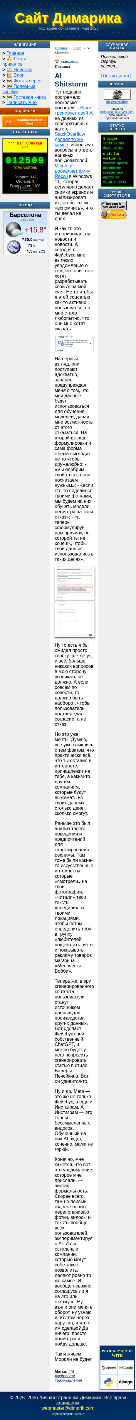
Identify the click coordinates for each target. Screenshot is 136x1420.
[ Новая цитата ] (116, 76)
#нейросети (65, 1376)
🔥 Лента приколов (14, 61)
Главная (15, 53)
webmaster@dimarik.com (116, 111)
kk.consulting (117, 102)
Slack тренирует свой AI (74, 110)
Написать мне (21, 102)
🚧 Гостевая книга (26, 97)
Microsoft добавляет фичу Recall (72, 171)
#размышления (68, 1380)
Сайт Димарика (68, 18)
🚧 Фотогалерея (24, 80)
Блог (77, 48)
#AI (71, 1371)
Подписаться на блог (24, 121)
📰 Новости (19, 69)
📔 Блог (15, 75)
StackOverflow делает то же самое (70, 139)
